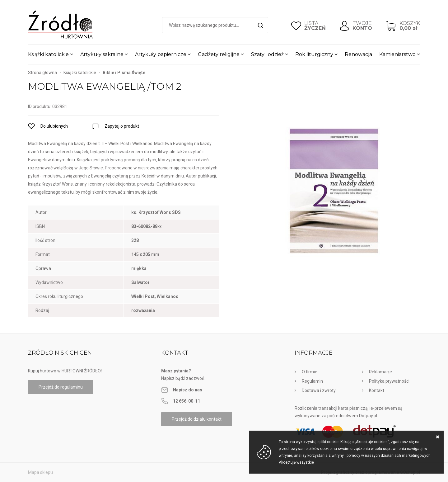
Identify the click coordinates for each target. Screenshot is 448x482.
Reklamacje (380, 371)
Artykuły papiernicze (160, 54)
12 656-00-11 (186, 401)
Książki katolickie (48, 54)
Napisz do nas (187, 389)
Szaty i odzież (267, 54)
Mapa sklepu (40, 472)
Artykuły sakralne (102, 54)
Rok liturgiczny (314, 54)
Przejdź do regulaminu (61, 387)
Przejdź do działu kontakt (197, 419)
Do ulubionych (54, 126)
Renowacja (358, 54)
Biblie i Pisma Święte (124, 72)
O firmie (309, 371)
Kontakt (376, 390)
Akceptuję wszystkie (296, 462)
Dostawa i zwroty (319, 390)
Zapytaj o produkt (122, 126)
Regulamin (312, 381)
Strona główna (42, 72)
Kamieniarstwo (397, 54)
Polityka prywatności (389, 381)
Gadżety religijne (219, 54)
